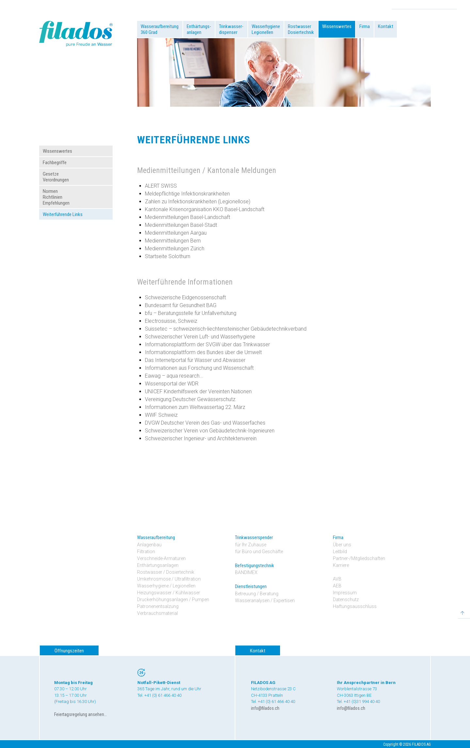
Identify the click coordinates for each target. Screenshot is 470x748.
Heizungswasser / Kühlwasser (168, 592)
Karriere (341, 565)
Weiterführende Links (63, 214)
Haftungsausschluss (355, 606)
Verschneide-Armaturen (161, 558)
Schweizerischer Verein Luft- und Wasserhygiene (200, 337)
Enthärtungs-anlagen (199, 29)
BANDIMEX (246, 572)
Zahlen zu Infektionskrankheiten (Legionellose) (197, 201)
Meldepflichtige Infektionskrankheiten (187, 194)
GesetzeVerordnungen (56, 177)
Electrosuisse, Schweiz (171, 321)
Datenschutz (346, 599)
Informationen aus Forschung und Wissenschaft (199, 368)
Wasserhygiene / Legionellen (166, 585)
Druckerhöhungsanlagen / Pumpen (173, 599)
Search (451, 5)
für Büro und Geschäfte (259, 551)
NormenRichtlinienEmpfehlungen (56, 197)
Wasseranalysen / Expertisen (265, 600)
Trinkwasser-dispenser (231, 29)
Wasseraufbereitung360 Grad (160, 29)
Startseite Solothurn (167, 256)
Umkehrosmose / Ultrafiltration (169, 579)
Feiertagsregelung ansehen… (80, 714)
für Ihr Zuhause (250, 544)
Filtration (146, 551)
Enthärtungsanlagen (158, 565)
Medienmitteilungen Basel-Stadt (181, 225)
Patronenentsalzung (158, 606)
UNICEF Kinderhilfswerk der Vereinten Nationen (198, 391)
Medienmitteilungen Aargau (176, 233)
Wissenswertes (337, 26)
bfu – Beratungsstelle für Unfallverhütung (190, 313)
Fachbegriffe (55, 162)
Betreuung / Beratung (256, 593)
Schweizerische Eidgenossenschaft (185, 297)
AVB (337, 579)
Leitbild (340, 551)
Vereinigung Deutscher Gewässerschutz (190, 399)
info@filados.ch (265, 708)
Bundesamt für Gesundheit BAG (180, 305)
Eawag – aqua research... (174, 376)
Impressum (345, 592)
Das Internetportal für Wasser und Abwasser (195, 360)
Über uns (342, 544)
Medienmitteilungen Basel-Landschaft (187, 217)
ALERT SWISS (161, 186)
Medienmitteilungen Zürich (174, 248)
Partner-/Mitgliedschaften (359, 558)
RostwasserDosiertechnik (301, 29)
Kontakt (385, 26)
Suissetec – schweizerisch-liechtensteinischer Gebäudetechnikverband (225, 329)
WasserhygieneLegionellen (266, 29)
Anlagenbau (149, 544)
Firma (364, 26)
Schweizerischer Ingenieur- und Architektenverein (201, 438)
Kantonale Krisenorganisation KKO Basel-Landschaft (204, 209)
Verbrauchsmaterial (157, 613)
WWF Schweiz (161, 415)
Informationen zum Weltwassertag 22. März (195, 407)
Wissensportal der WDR (171, 384)
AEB (337, 585)
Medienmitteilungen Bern (173, 241)
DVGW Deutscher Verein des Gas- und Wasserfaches (205, 423)
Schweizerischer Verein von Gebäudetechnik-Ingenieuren (209, 431)
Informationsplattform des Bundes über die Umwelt (203, 352)
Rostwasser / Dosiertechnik (165, 572)
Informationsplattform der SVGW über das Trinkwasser (207, 344)
